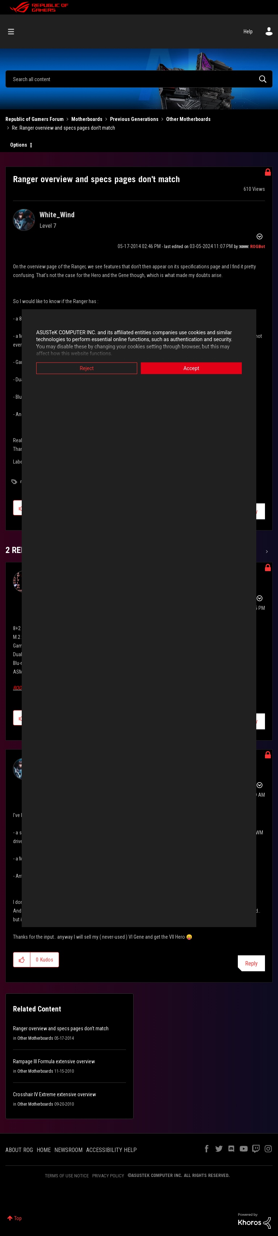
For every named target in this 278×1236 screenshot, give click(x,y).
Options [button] (18, 145)
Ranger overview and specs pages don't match (61, 1028)
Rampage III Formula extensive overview (54, 1061)
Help (248, 31)
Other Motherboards (188, 119)
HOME (44, 1150)
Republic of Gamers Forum (34, 119)
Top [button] (18, 1218)
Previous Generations (134, 119)
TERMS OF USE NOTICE (67, 1175)
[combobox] (139, 79)
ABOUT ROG (19, 1150)
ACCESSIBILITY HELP (111, 1150)
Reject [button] (87, 368)
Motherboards (86, 119)
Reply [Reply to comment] (251, 963)
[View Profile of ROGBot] (257, 246)
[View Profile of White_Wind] (57, 214)
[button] (21, 959)
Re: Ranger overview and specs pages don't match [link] (63, 128)
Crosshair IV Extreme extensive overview (54, 1094)
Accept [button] (191, 368)
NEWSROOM (68, 1150)
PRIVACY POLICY (108, 1175)
